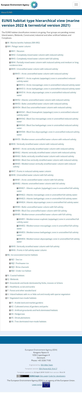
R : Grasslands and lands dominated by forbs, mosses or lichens (35, 283)
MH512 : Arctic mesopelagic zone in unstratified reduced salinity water (49, 85)
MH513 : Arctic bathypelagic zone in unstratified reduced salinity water (49, 88)
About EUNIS (6, 12)
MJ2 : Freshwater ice (20, 263)
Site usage (44, 376)
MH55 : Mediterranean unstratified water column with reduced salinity (45, 139)
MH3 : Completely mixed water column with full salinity (35, 58)
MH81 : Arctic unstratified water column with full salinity (39, 179)
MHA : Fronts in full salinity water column (29, 250)
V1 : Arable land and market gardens (27, 302)
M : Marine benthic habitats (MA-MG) (23, 42)
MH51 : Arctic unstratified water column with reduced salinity (41, 73)
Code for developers (57, 376)
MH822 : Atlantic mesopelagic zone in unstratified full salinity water (48, 194)
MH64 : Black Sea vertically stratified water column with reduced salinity (46, 160)
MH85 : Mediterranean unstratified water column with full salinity (43, 214)
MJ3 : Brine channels (20, 267)
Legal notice (37, 384)
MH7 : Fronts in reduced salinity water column (31, 171)
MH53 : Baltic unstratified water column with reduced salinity (41, 103)
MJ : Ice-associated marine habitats (22, 254)
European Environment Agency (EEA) (41, 349)
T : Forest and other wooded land (21, 290)
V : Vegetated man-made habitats (21, 298)
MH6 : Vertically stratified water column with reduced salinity (37, 144)
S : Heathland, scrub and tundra (21, 286)
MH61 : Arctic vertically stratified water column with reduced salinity (44, 148)
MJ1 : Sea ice (16, 259)
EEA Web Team (47, 365)
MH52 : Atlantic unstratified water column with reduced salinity (42, 100)
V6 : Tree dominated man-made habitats (28, 321)
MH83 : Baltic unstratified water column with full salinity (39, 207)
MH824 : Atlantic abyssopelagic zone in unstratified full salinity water (49, 202)
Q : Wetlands (12, 279)
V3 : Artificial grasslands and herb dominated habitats (34, 310)
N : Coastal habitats (15, 275)
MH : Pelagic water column (19, 46)
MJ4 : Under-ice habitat (21, 270)
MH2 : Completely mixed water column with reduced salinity (37, 55)
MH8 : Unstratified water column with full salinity (32, 175)
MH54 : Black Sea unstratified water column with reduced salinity (43, 107)
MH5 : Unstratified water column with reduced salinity (34, 69)
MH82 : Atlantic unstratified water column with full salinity (40, 183)
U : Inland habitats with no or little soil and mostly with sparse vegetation (38, 294)
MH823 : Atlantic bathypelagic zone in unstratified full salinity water (48, 198)
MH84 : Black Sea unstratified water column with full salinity (41, 210)
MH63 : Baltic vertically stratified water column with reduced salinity (44, 156)
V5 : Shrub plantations (20, 317)
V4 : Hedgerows (18, 314)
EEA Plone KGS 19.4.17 (48, 368)
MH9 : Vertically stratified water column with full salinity (35, 246)
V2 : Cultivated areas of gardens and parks (29, 306)
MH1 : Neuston (17, 51)
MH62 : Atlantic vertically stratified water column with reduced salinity (45, 152)
